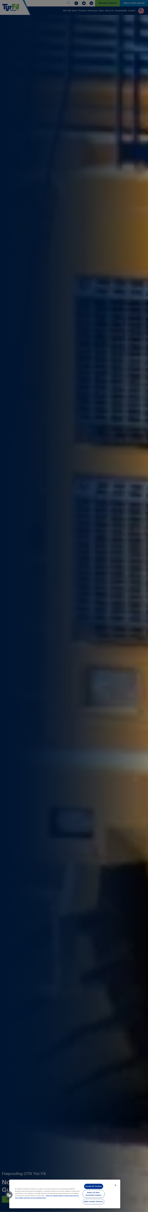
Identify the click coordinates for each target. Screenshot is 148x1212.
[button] (9, 1195)
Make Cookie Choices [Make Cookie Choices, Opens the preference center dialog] (93, 1201)
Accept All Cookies (93, 1186)
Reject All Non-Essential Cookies (93, 1194)
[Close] (115, 1185)
